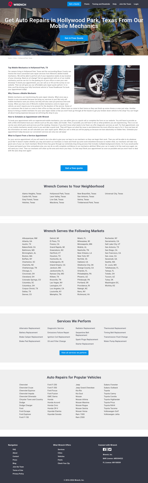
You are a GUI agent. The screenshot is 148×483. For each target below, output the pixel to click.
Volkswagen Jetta (112, 414)
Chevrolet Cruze (26, 388)
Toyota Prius (109, 402)
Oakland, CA (82, 262)
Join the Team (125, 4)
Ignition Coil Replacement (59, 337)
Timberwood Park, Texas (88, 202)
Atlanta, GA (27, 241)
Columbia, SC (28, 283)
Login (136, 4)
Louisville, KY (55, 291)
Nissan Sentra (82, 408)
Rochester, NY (111, 238)
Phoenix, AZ (82, 277)
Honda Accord (54, 402)
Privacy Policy (18, 474)
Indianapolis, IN (56, 262)
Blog (14, 463)
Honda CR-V (53, 408)
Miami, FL (81, 238)
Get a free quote (74, 168)
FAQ (14, 449)
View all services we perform (73, 353)
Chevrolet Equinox (27, 390)
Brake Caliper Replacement (31, 337)
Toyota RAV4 (109, 405)
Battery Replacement (28, 332)
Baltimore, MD (28, 250)
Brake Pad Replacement (29, 341)
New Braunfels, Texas (86, 194)
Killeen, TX (54, 277)
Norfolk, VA (82, 259)
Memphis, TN (55, 294)
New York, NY (83, 256)
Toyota (107, 390)
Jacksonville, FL (57, 271)
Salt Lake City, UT (112, 244)
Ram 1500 (80, 414)
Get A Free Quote (74, 38)
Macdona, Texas (57, 202)
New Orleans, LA (84, 253)
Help (115, 4)
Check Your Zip (64, 463)
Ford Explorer (25, 414)
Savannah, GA (111, 259)
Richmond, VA (83, 294)
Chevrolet (23, 385)
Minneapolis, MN (84, 244)
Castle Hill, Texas (29, 196)
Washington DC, (112, 283)
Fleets (86, 4)
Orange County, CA (85, 268)
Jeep (78, 385)
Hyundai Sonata (54, 414)
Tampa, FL (109, 271)
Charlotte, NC (28, 265)
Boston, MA (27, 256)
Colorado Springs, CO (31, 280)
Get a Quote (74, 4)
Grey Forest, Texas (30, 199)
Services (61, 449)
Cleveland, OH (28, 277)
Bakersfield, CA (29, 247)
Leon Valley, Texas (58, 196)
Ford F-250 (52, 385)
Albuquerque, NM (29, 238)
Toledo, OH (110, 274)
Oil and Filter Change (57, 341)
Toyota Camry (110, 394)
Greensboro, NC (57, 250)
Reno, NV (81, 291)
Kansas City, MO (57, 274)
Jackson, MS (55, 268)
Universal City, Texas (114, 194)
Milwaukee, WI (83, 241)
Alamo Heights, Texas (31, 194)
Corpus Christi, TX (30, 288)
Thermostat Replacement (115, 328)
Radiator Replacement (85, 328)
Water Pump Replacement (115, 341)
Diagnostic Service (56, 328)
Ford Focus (52, 390)
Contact (16, 456)
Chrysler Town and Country (31, 399)
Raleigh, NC (82, 288)
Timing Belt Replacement (115, 332)
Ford (21, 408)
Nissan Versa (81, 411)
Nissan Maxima (82, 402)
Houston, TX (55, 256)
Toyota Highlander (112, 399)
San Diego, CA (111, 250)
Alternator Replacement (29, 328)
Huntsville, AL (56, 259)
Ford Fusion (53, 394)
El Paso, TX (55, 241)
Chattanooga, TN (29, 268)
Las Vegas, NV (56, 283)
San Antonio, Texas (85, 196)
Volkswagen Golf (111, 411)
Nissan (79, 396)
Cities (15, 58)
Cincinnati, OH (28, 274)
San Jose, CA (111, 256)
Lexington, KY (56, 286)
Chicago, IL (27, 271)
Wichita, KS (110, 286)
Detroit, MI (54, 238)
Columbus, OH (28, 286)
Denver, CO (27, 294)
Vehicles (61, 456)
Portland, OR (82, 283)
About (15, 453)
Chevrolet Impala (26, 394)
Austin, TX (26, 244)
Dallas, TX (26, 291)
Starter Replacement (85, 344)
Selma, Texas (83, 199)
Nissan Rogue (82, 405)
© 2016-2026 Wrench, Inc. (74, 480)
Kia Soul (79, 394)
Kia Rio (79, 390)
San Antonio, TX (112, 247)
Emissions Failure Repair (58, 332)
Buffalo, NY (27, 259)
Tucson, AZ (110, 277)
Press (15, 460)
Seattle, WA (110, 262)
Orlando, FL (82, 271)
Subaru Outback (111, 388)
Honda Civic (53, 405)
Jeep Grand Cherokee (85, 388)
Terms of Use (18, 470)
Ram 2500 (80, 417)
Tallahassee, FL (112, 268)
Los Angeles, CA (57, 288)
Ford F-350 (52, 388)
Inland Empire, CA (57, 265)
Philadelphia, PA (84, 274)
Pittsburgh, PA (83, 280)
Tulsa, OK (109, 280)
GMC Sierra (52, 396)
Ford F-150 (24, 417)
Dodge (22, 402)
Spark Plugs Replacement (87, 339)
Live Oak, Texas (56, 199)
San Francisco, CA (113, 253)
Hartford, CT (55, 253)
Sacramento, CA (112, 241)
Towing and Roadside (101, 4)
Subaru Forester (111, 385)
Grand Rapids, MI (57, 247)
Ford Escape (24, 411)
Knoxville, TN (55, 280)
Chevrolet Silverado (27, 396)
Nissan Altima (82, 399)
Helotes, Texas (28, 202)
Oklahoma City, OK (85, 265)
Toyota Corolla (110, 396)
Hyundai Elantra (54, 411)
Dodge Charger (25, 405)
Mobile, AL (82, 247)
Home (10, 58)
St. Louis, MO (111, 265)
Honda (50, 399)
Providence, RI (83, 286)
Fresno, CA (54, 244)
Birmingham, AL (29, 253)
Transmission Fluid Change (116, 337)
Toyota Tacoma (110, 408)
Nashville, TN (83, 250)
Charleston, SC (28, 262)
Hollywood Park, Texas (60, 194)
